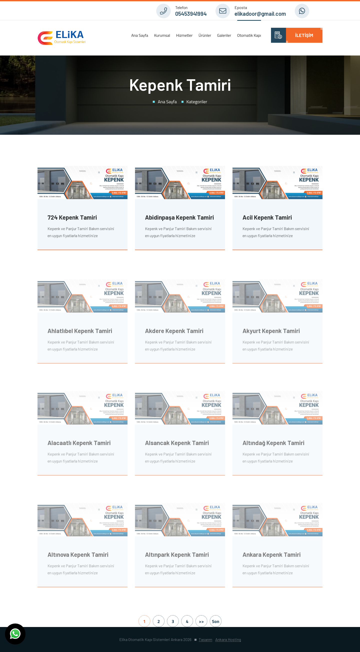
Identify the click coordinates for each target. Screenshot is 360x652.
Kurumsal (162, 35)
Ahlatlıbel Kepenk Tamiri (80, 332)
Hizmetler (184, 35)
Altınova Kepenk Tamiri (78, 556)
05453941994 (191, 13)
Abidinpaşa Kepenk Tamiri (179, 218)
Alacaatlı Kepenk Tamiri (79, 444)
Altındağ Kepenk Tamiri (273, 444)
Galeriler (224, 35)
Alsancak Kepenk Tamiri (177, 444)
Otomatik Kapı (249, 35)
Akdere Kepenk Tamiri (174, 332)
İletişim (304, 35)
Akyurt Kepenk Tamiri (271, 332)
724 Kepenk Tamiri (72, 218)
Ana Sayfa (139, 35)
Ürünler (204, 35)
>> (201, 621)
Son (215, 621)
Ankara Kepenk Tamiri (271, 556)
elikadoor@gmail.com (260, 13)
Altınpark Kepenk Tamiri (177, 556)
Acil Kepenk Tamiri (267, 218)
